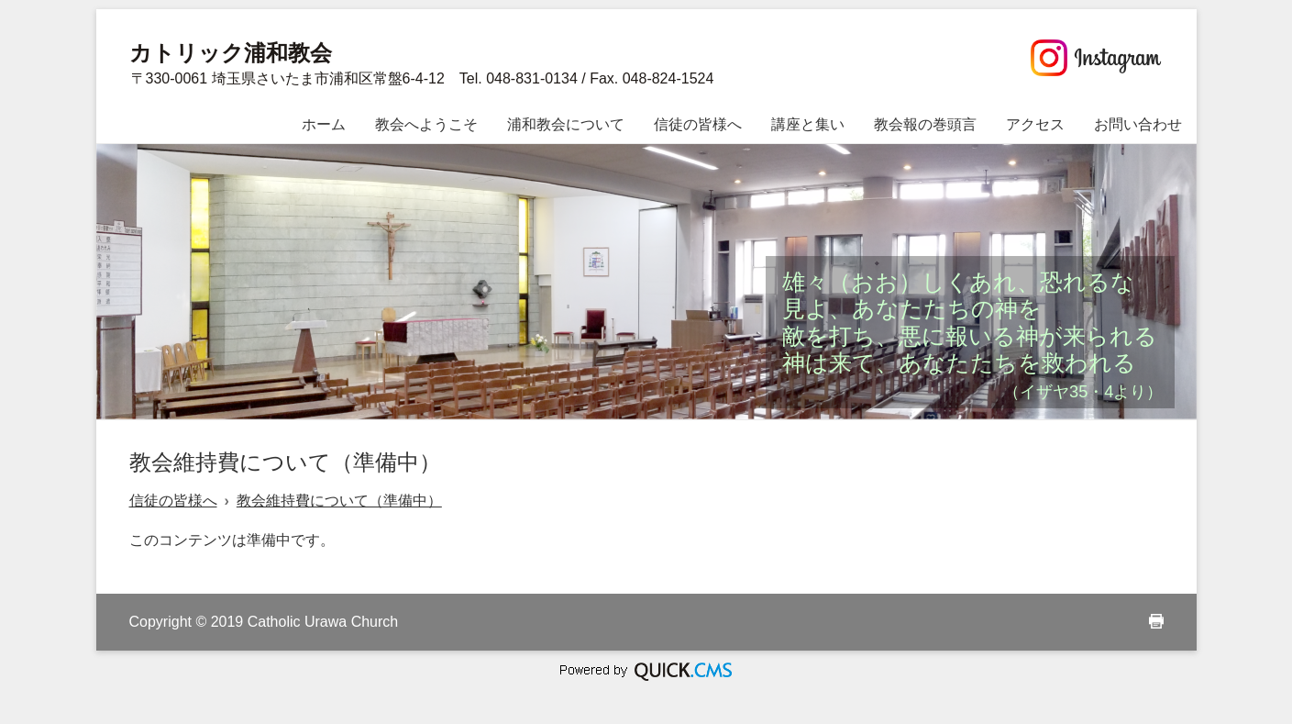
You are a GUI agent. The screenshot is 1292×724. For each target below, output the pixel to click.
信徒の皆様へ (698, 124)
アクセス (1035, 124)
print (1156, 621)
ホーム (324, 124)
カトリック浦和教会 (230, 52)
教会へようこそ (426, 124)
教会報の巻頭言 (925, 124)
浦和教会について (565, 124)
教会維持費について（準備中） (339, 500)
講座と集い (808, 124)
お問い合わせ (1138, 124)
